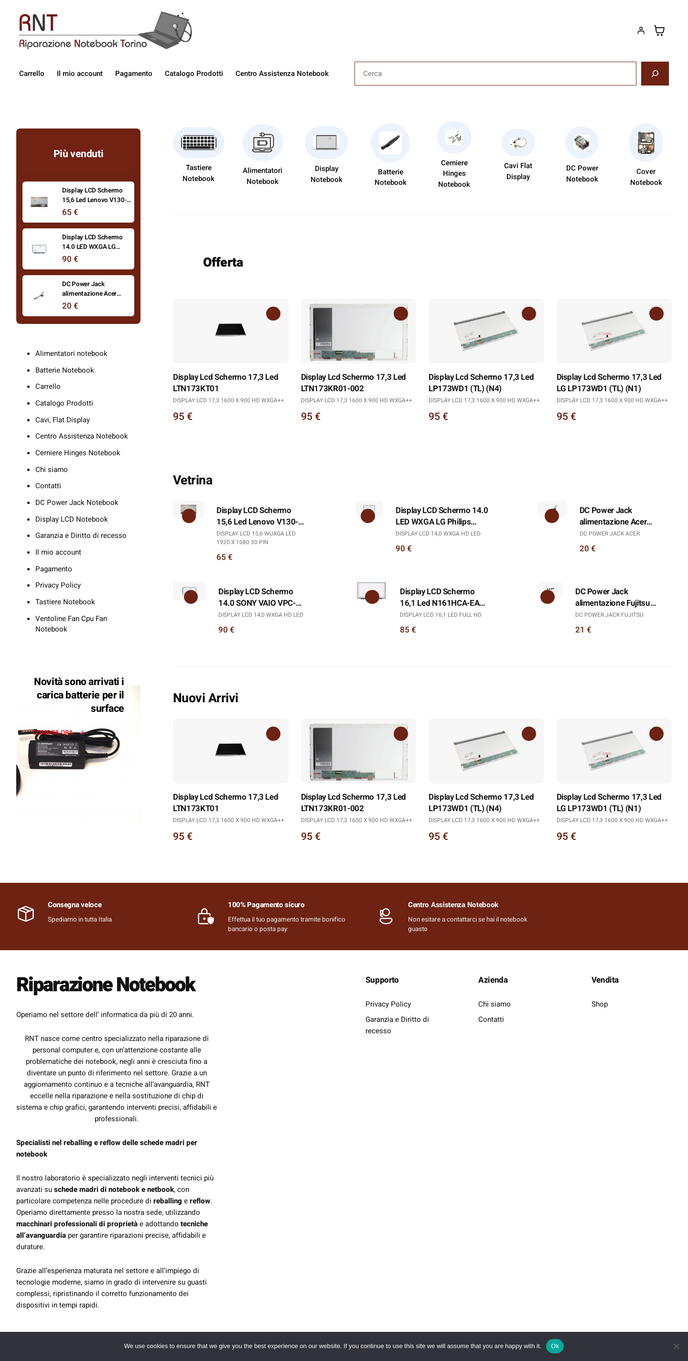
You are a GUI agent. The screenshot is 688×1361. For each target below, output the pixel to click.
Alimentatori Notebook (262, 176)
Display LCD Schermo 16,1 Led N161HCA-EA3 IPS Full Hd (442, 597)
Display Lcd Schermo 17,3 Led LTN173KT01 (225, 383)
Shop (599, 1004)
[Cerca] (655, 74)
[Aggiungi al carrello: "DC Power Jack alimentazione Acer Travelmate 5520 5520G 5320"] (552, 516)
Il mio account (58, 552)
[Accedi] (641, 30)
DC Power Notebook (582, 173)
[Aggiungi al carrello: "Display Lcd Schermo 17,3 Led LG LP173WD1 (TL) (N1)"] (656, 314)
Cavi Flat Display (518, 171)
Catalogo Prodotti (64, 403)
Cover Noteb (643, 177)
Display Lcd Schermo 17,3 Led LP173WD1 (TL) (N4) (481, 383)
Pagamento (53, 569)
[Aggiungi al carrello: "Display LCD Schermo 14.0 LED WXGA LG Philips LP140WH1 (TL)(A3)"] (368, 516)
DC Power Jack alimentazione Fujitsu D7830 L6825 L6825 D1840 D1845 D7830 (612, 597)
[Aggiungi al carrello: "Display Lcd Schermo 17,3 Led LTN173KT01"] (273, 314)
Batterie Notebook (391, 177)
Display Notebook (327, 174)
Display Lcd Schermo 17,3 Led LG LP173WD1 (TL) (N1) (609, 383)
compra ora (52, 733)
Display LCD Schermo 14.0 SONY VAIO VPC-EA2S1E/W (257, 597)
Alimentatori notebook (71, 353)
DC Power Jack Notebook (76, 502)
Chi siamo (51, 469)
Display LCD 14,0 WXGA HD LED (438, 533)
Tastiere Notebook (199, 173)
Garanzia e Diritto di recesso (81, 535)
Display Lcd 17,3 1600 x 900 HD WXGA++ (228, 400)
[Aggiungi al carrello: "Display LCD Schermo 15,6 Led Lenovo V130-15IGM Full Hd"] (189, 516)
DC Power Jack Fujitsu (609, 615)
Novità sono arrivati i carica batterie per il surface (79, 695)
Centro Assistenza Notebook (81, 436)
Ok (555, 1346)
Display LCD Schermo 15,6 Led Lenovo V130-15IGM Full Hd (257, 516)
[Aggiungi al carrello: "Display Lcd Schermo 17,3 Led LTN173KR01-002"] (401, 314)
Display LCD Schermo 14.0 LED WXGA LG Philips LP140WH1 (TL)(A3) (442, 516)
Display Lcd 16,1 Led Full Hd (441, 615)
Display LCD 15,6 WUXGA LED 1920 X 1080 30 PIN (256, 538)
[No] (676, 1346)
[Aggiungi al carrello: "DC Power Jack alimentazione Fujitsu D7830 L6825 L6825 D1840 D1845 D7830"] (547, 597)
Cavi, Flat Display (62, 420)
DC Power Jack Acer (610, 533)
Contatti (48, 486)
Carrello (48, 386)
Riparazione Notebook (105, 985)
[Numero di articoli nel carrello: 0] (659, 30)
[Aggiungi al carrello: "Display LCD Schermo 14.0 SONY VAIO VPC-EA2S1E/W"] (190, 597)
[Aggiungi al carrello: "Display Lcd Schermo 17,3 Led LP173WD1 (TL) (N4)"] (529, 314)
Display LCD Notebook (71, 519)
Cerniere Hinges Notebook (454, 174)
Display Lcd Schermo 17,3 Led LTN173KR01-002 (353, 383)
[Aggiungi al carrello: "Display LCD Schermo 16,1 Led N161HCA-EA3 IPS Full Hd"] (372, 597)
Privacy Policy (58, 585)
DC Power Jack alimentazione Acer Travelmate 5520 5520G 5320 (622, 516)
